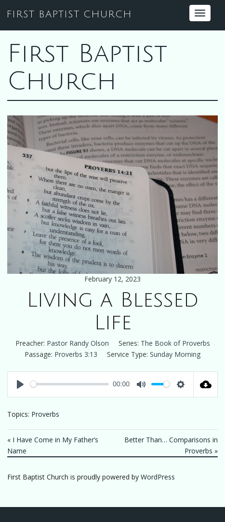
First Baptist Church (87, 67)
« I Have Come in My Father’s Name (52, 445)
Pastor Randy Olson (78, 343)
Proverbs (45, 414)
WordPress (158, 476)
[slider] (69, 384)
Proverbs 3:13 (75, 354)
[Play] (20, 384)
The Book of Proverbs (175, 343)
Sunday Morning (175, 354)
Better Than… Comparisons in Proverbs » (171, 445)
